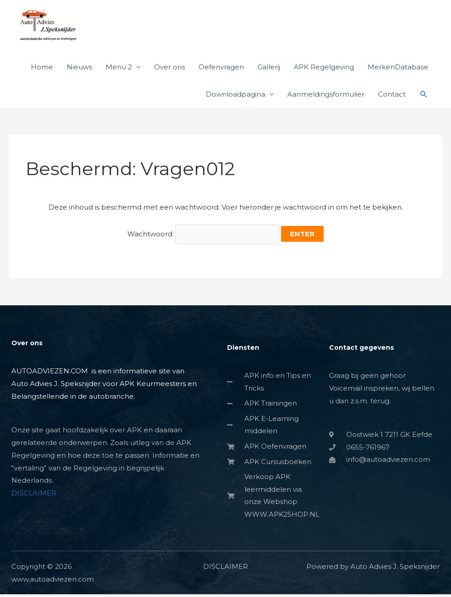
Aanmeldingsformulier (325, 96)
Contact (392, 96)
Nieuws (79, 68)
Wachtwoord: (203, 236)
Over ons (169, 68)
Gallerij (268, 68)
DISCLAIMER (33, 494)
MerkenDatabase (398, 68)
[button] (423, 96)
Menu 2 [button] (119, 68)
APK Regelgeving (324, 68)
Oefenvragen (221, 68)
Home (42, 68)
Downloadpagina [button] (235, 96)
